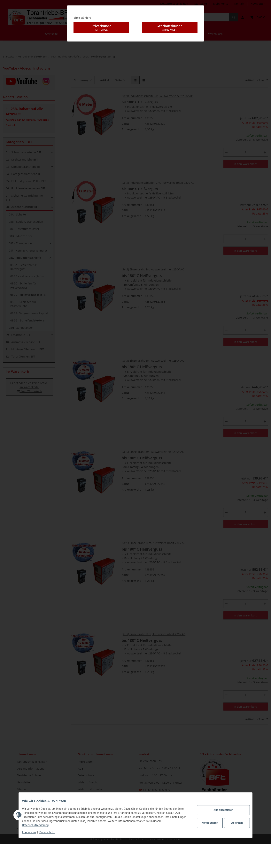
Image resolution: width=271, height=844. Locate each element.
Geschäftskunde (169, 26)
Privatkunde (101, 26)
